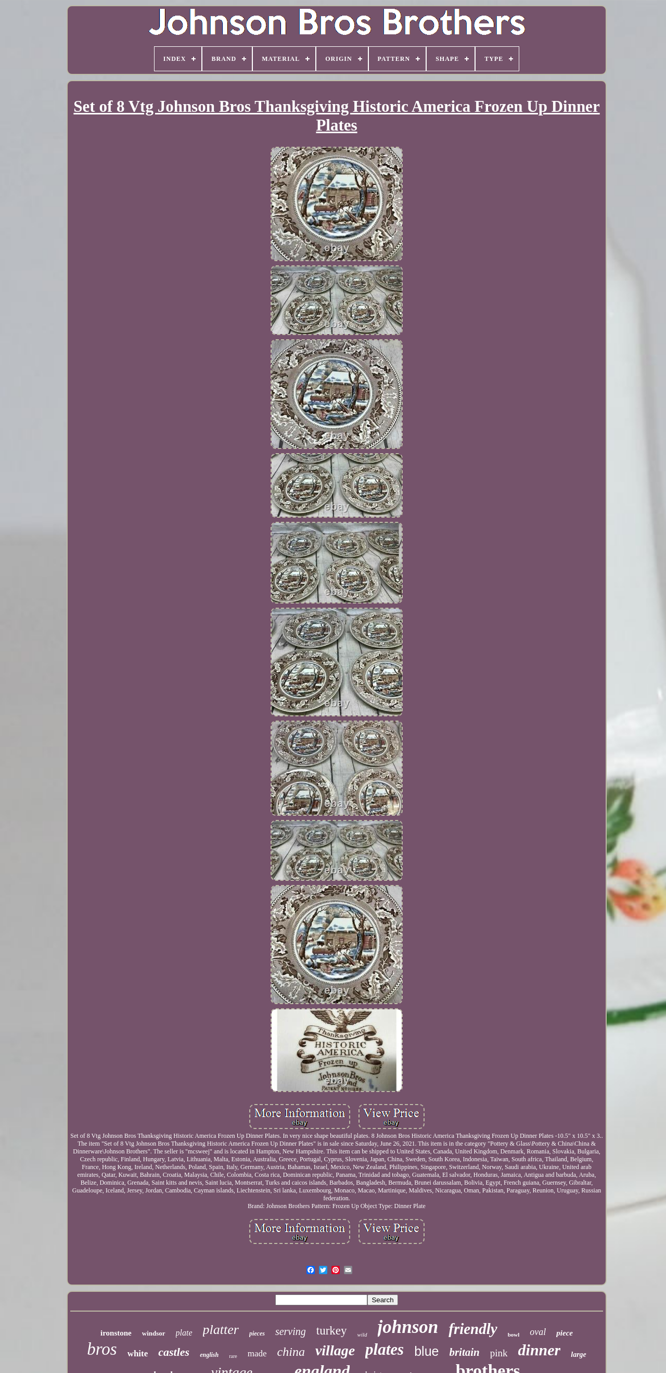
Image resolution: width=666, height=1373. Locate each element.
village (335, 1350)
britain (464, 1352)
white (137, 1353)
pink (499, 1353)
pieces (257, 1333)
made (257, 1353)
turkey (331, 1330)
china (291, 1351)
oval (538, 1332)
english (209, 1354)
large (578, 1354)
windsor (153, 1333)
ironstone (116, 1333)
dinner (539, 1349)
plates (384, 1349)
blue (426, 1351)
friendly (473, 1328)
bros (102, 1349)
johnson (408, 1327)
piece (564, 1333)
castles (173, 1351)
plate (184, 1332)
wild (362, 1334)
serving (290, 1331)
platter (221, 1329)
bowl (514, 1334)
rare (233, 1356)
